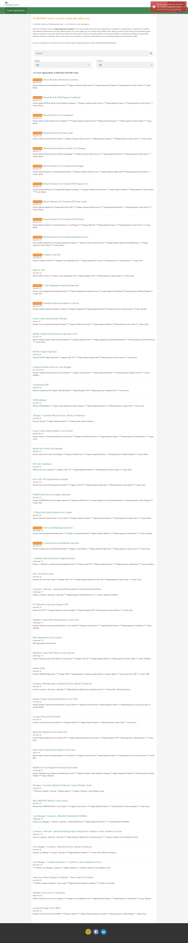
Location (100, 61)
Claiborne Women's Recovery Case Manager (52, 367)
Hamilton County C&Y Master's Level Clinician (54, 653)
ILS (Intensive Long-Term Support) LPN (50, 604)
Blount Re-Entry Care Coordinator (58, 115)
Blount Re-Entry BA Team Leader (58, 133)
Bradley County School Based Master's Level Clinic (55, 699)
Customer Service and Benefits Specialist (61, 543)
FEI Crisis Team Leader (43, 574)
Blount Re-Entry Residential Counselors (60, 79)
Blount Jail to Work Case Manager (48, 448)
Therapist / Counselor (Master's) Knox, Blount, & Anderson (59, 415)
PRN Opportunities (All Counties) (47, 637)
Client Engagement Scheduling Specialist (61, 285)
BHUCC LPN (39, 270)
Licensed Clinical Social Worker (47, 716)
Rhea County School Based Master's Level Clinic (54, 750)
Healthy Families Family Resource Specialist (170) (55, 334)
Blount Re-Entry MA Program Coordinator (62, 97)
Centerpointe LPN (40, 385)
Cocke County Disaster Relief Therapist (50, 318)
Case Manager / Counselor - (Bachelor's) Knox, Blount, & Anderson (62, 847)
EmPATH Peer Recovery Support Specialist (51, 494)
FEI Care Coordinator (42, 464)
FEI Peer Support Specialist (45, 351)
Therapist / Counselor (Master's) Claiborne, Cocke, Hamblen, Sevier (62, 785)
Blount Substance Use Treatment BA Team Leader (65, 201)
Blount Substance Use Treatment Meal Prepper (63, 166)
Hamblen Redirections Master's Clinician (61, 303)
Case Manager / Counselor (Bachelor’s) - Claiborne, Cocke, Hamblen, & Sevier (67, 862)
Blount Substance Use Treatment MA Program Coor (65, 184)
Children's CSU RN (51, 255)
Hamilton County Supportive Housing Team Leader (55, 767)
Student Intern (39, 668)
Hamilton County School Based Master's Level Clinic (56, 620)
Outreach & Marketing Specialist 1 (58, 528)
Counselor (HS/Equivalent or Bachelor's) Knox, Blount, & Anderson (62, 683)
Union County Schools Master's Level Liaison (53, 431)
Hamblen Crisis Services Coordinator (49, 893)
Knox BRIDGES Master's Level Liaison (50, 800)
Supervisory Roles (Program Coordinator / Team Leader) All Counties (63, 877)
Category (37, 61)
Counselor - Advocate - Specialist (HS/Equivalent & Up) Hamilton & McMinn (67, 589)
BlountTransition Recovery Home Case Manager (64, 148)
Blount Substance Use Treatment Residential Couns (65, 237)
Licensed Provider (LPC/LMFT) (47, 908)
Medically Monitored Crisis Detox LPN (50, 732)
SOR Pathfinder (40, 400)
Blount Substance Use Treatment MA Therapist (63, 219)
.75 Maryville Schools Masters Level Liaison (52, 512)
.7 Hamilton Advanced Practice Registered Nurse (54, 558)
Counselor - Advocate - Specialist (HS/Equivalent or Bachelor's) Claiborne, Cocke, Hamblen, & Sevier (77, 831)
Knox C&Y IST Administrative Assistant (50, 479)
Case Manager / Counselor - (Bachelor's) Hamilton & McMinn (60, 816)
